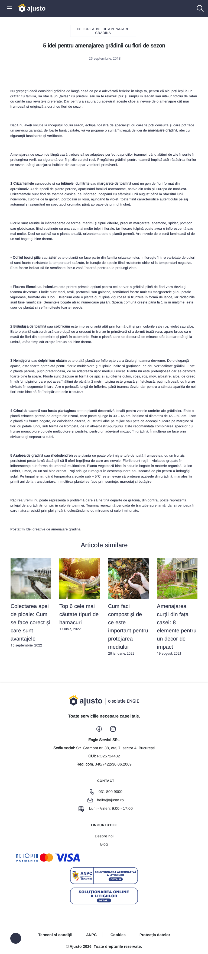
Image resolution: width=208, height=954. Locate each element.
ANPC (91, 935)
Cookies (118, 935)
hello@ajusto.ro (105, 800)
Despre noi (104, 836)
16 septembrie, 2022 (31, 603)
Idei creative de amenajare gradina (103, 31)
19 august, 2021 (177, 607)
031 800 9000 (105, 791)
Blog (104, 844)
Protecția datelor (154, 935)
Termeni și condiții (55, 935)
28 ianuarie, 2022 (128, 607)
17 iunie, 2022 (79, 594)
